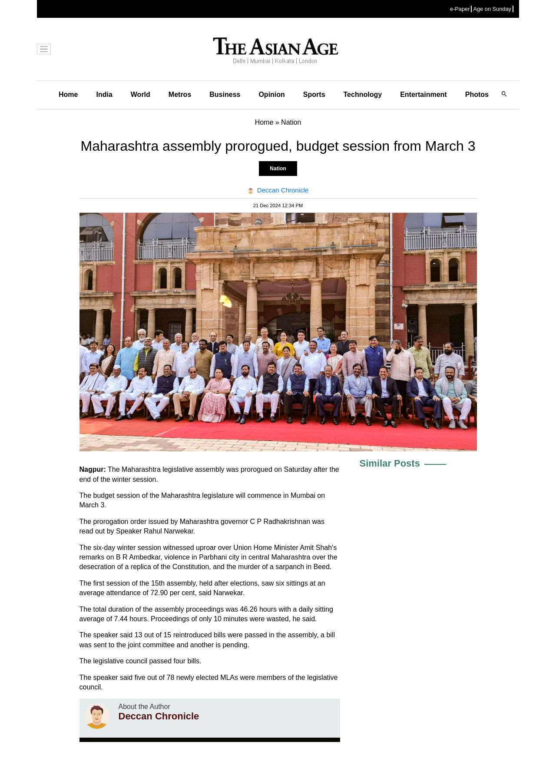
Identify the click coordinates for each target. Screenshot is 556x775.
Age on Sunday (492, 9)
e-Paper (460, 9)
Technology (363, 94)
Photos (477, 94)
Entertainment (423, 94)
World (140, 94)
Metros (180, 94)
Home (68, 94)
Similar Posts (390, 463)
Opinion (271, 94)
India (104, 94)
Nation (278, 169)
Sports (314, 94)
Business (224, 94)
